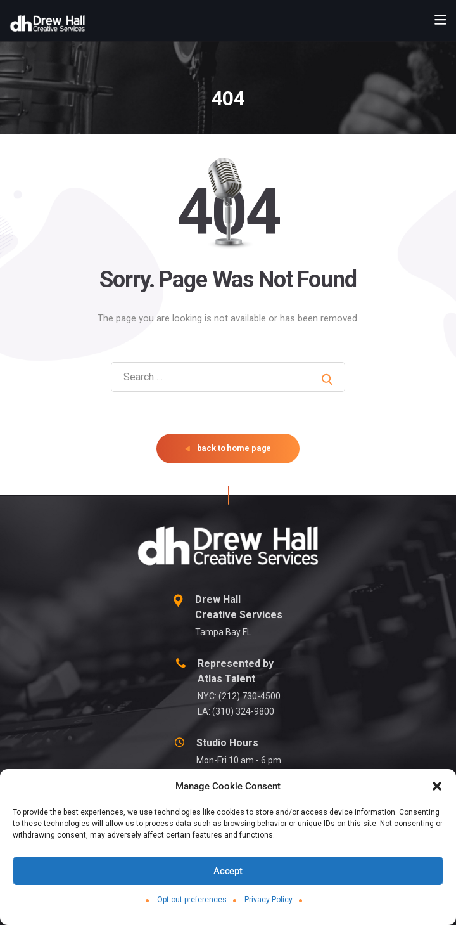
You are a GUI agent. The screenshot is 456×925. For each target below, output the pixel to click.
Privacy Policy (268, 899)
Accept (228, 871)
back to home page (228, 448)
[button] (437, 786)
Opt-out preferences (192, 899)
